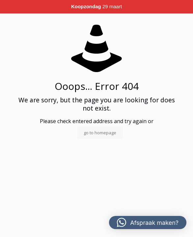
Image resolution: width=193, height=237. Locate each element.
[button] (147, 222)
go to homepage (100, 133)
